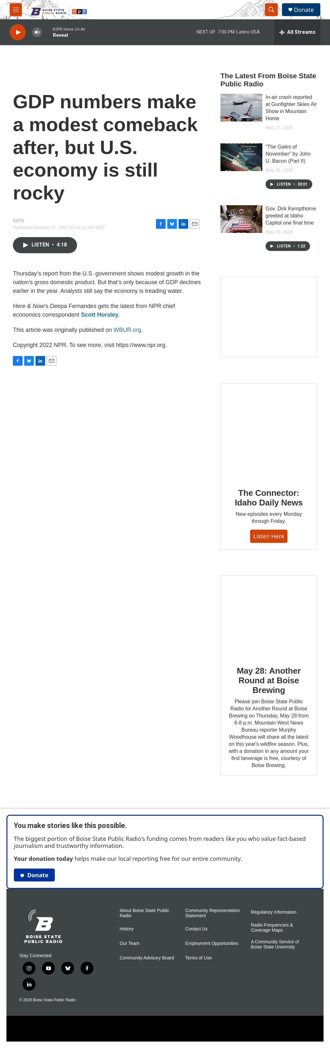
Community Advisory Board (147, 958)
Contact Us (196, 929)
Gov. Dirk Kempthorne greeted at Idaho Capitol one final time (291, 216)
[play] (18, 32)
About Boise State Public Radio (144, 913)
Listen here (268, 536)
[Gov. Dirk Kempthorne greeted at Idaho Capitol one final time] (241, 219)
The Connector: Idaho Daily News (269, 497)
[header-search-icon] (271, 9)
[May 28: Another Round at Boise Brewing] (269, 616)
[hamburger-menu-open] (16, 9)
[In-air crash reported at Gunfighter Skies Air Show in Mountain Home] (241, 107)
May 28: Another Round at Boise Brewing (269, 680)
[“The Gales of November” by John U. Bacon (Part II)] (241, 157)
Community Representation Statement (212, 913)
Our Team (129, 943)
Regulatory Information (273, 912)
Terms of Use (198, 958)
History (127, 929)
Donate (304, 9)
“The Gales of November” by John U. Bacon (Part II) (288, 154)
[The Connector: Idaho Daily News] (269, 431)
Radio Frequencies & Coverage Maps (272, 928)
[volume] (37, 32)
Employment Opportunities (211, 943)
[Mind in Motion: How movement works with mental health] (269, 317)
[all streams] (297, 32)
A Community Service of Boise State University (275, 944)
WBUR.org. (128, 330)
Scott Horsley (99, 315)
